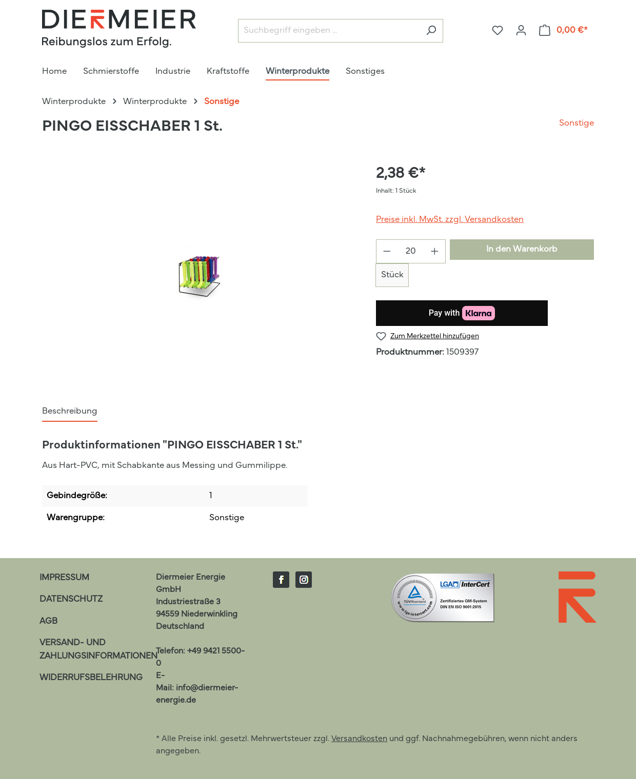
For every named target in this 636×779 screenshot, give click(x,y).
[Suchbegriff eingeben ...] (329, 31)
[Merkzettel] (497, 30)
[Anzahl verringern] (387, 251)
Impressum (64, 578)
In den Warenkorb (522, 249)
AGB (48, 621)
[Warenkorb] (563, 30)
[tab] (69, 412)
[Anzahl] (411, 251)
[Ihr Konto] (521, 30)
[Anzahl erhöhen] (435, 251)
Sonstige (576, 123)
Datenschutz (71, 599)
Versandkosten (359, 739)
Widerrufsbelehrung (91, 678)
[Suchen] (431, 31)
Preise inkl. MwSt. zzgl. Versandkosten (450, 219)
